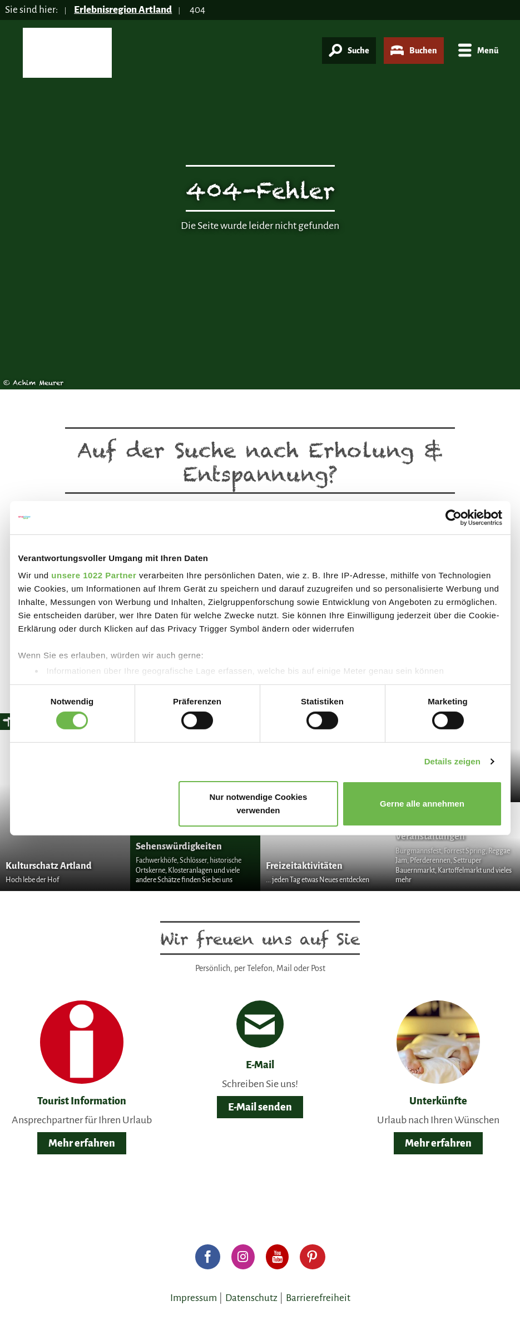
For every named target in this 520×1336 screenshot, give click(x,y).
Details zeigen (452, 761)
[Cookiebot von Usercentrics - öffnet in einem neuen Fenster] (453, 517)
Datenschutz (251, 1298)
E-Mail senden (260, 1107)
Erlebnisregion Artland (123, 9)
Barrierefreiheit (318, 1298)
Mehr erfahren (81, 1143)
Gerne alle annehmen (422, 803)
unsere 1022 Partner (93, 575)
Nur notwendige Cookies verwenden (258, 803)
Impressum (193, 1298)
